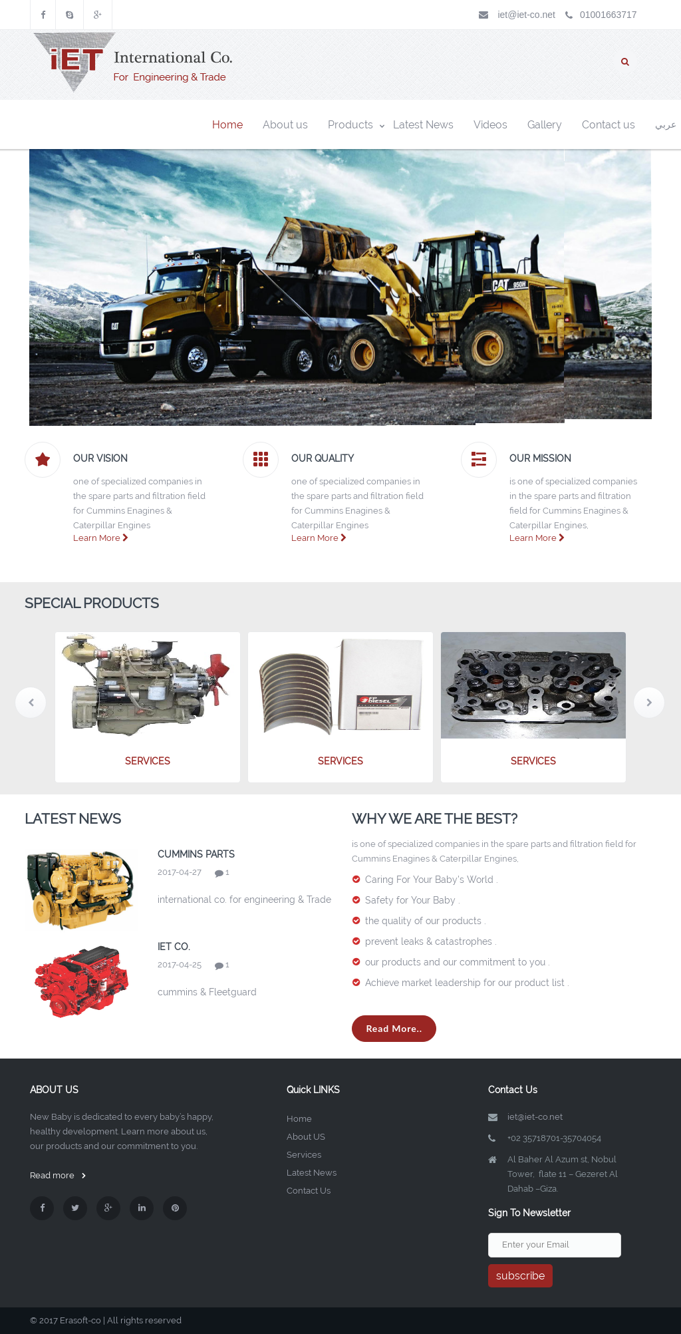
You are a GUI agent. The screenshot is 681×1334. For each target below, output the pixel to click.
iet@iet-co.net (526, 14)
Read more (58, 1175)
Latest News (312, 1173)
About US (306, 1137)
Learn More (100, 538)
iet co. (174, 946)
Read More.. (394, 1028)
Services (304, 1155)
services (147, 761)
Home (299, 1119)
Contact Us (309, 1191)
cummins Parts (196, 854)
